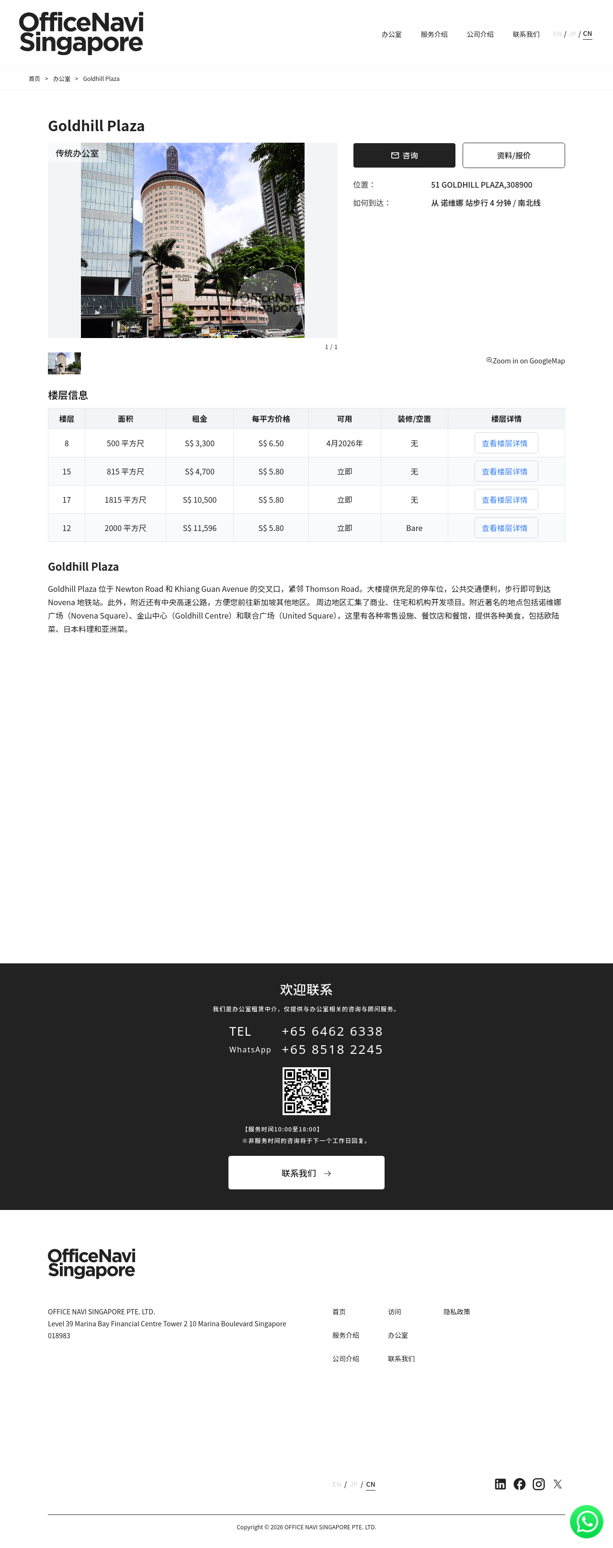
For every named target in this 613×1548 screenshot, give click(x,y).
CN (587, 33)
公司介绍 (480, 34)
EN (557, 33)
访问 (394, 1311)
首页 (34, 78)
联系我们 (526, 34)
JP (572, 33)
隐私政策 (456, 1311)
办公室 (392, 34)
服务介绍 (434, 34)
